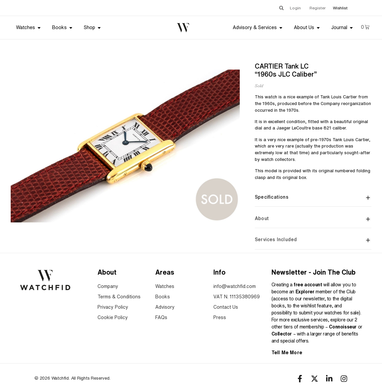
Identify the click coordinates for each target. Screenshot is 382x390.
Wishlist (340, 8)
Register (318, 8)
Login (295, 8)
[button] (281, 8)
